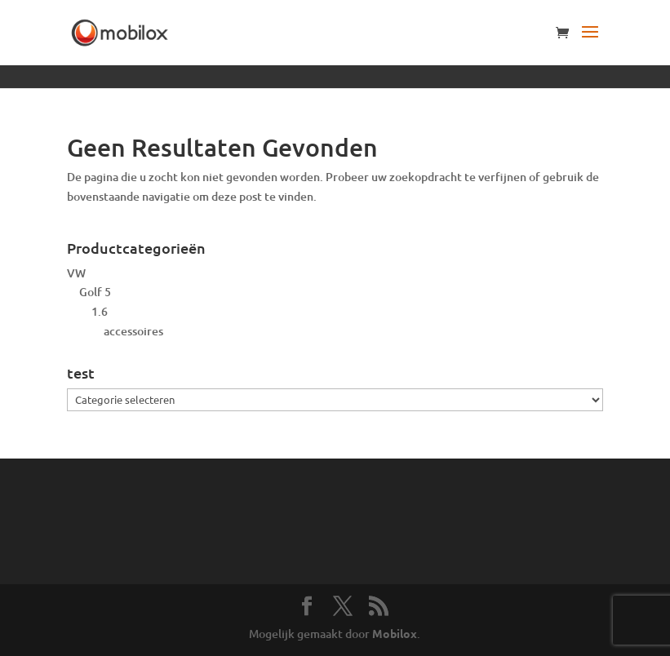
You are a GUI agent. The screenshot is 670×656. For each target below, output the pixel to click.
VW (76, 273)
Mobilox (394, 633)
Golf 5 (95, 291)
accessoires (133, 331)
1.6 (99, 311)
